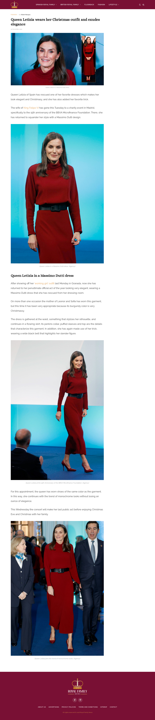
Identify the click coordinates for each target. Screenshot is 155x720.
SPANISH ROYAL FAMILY (45, 5)
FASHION (101, 5)
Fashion (14, 14)
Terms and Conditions (88, 707)
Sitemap (103, 707)
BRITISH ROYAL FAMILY (69, 5)
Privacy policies (69, 707)
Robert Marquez (25, 14)
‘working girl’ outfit (44, 283)
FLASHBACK (89, 5)
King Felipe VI (31, 107)
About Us (42, 707)
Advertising (53, 707)
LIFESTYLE (113, 5)
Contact (113, 707)
